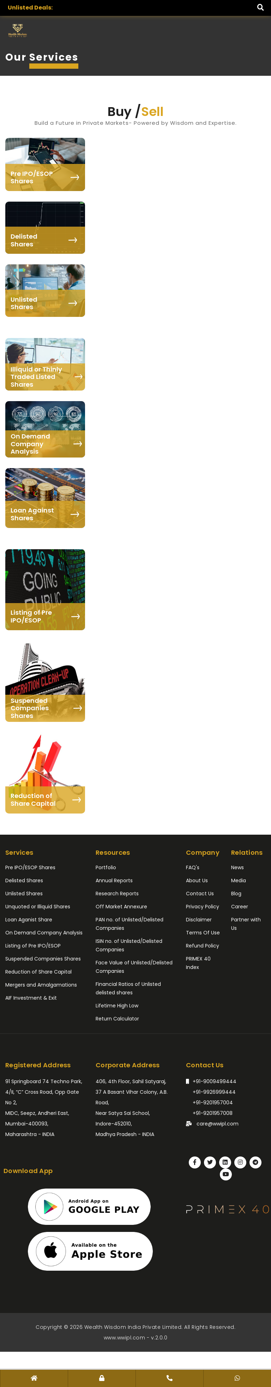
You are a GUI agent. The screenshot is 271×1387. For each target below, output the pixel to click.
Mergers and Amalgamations (41, 984)
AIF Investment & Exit (31, 997)
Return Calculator (117, 1018)
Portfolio (106, 867)
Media (238, 880)
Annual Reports (114, 880)
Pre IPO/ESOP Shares (30, 867)
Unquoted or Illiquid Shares (37, 906)
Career (239, 906)
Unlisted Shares (24, 893)
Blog (236, 893)
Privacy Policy (202, 906)
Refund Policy (202, 945)
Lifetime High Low (117, 1005)
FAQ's (192, 867)
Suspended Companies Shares (43, 958)
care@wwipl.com (212, 1122)
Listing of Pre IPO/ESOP (33, 945)
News (237, 867)
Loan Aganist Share (28, 919)
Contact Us (200, 893)
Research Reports (117, 893)
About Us (197, 880)
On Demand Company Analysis (44, 932)
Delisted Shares (24, 880)
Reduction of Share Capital (38, 971)
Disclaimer (199, 919)
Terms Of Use (203, 932)
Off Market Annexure (121, 906)
